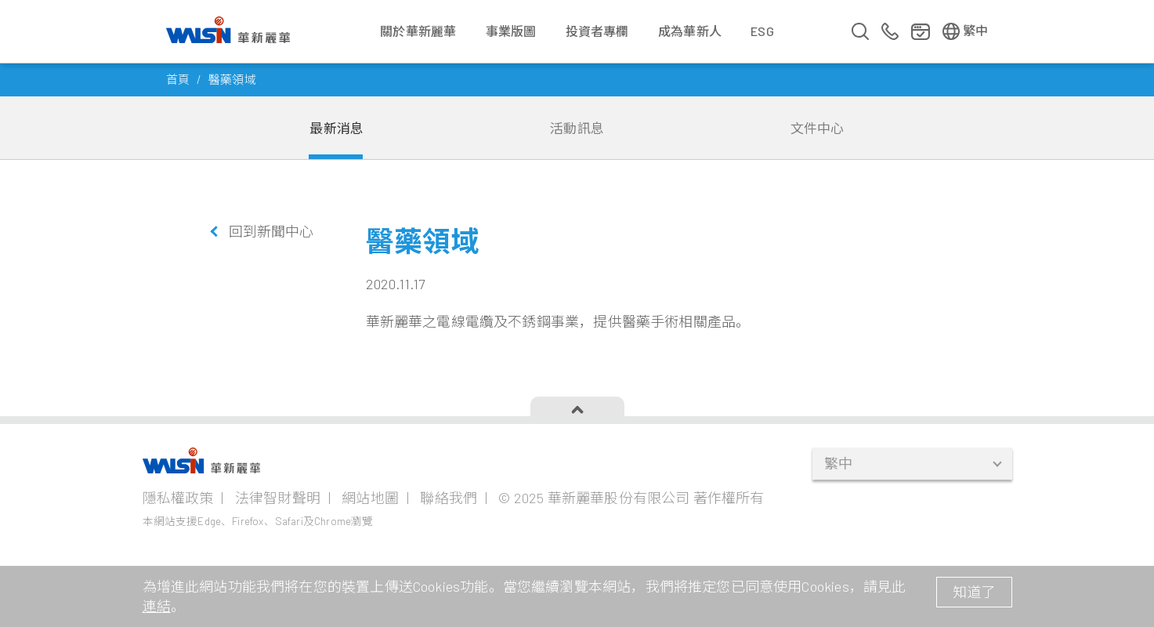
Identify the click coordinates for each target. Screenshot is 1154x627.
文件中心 (817, 128)
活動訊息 (577, 128)
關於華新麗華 (418, 31)
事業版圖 (511, 31)
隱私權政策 (178, 497)
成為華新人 (690, 31)
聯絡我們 (448, 497)
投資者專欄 (597, 31)
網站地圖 (370, 497)
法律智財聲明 (277, 497)
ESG (762, 31)
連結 (157, 605)
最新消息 (336, 128)
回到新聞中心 (271, 231)
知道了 (974, 591)
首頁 (178, 79)
